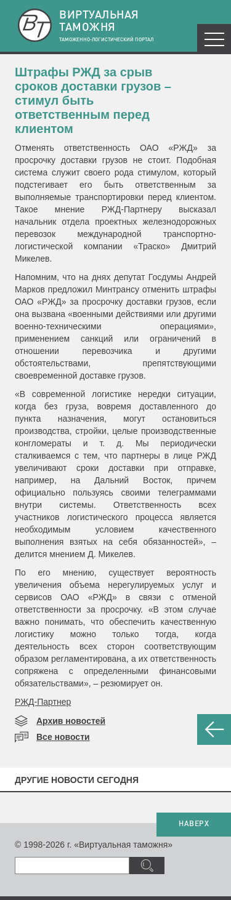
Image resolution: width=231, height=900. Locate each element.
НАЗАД (214, 729)
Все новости (63, 737)
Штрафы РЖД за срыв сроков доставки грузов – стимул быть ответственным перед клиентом (93, 100)
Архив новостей (70, 721)
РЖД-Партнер (43, 702)
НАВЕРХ (194, 824)
